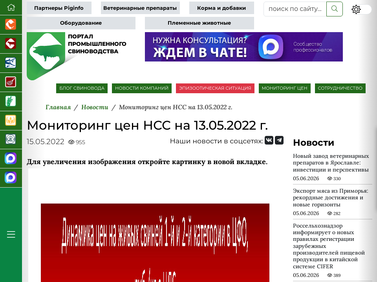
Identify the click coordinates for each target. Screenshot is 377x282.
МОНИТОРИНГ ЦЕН (284, 88)
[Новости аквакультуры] (11, 63)
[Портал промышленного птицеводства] (11, 24)
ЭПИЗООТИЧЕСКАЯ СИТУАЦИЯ (215, 88)
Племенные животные (199, 23)
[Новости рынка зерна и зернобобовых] (11, 101)
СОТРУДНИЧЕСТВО (340, 88)
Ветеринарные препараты (140, 8)
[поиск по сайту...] (295, 9)
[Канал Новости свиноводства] (11, 158)
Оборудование (81, 23)
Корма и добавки (221, 8)
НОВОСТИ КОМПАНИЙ (141, 88)
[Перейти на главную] (11, 7)
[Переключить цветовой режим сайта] (361, 9)
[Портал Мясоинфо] (11, 82)
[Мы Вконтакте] (269, 140)
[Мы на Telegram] (279, 140)
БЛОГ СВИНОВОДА (81, 88)
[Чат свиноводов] (11, 178)
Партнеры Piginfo (59, 8)
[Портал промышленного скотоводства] (11, 44)
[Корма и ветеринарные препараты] (11, 140)
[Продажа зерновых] (11, 120)
